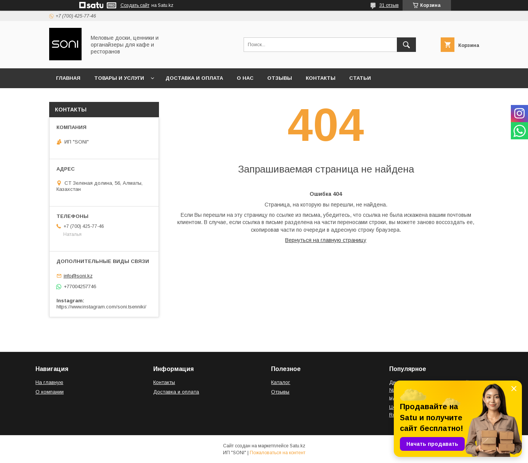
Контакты (320, 78)
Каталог (280, 382)
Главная (68, 78)
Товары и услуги (119, 78)
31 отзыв (389, 5)
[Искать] (406, 44)
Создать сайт (134, 5)
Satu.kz (297, 445)
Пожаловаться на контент (277, 452)
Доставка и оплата (194, 78)
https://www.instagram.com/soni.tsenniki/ (101, 307)
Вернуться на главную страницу (325, 240)
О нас (245, 78)
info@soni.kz (78, 276)
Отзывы (279, 78)
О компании (49, 392)
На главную (49, 382)
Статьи (360, 78)
